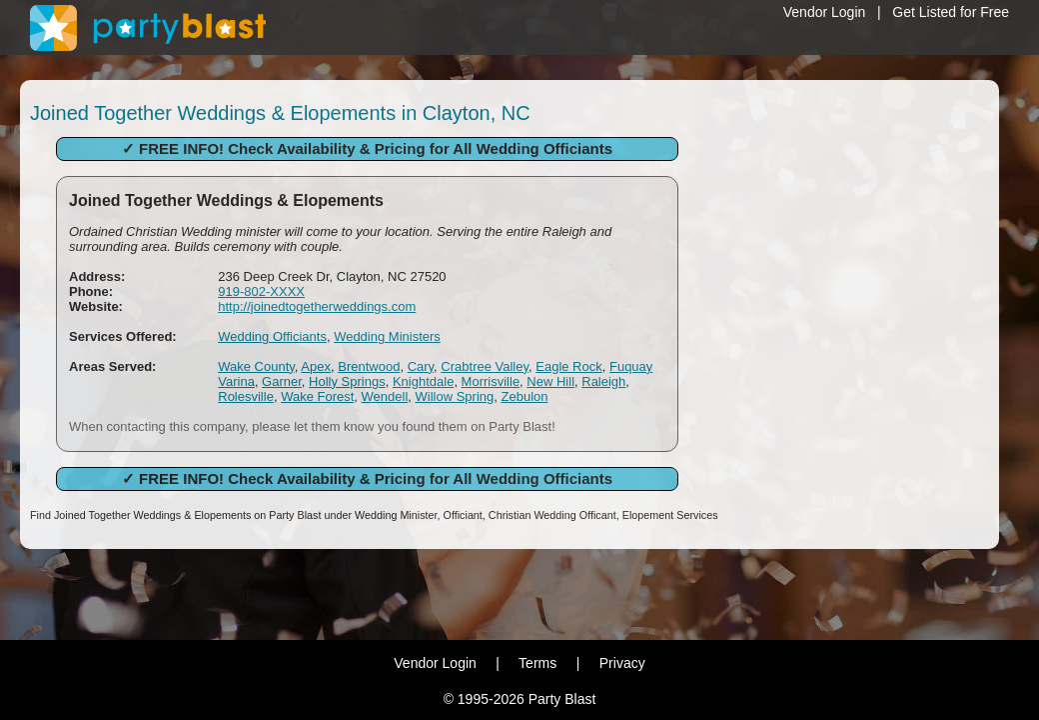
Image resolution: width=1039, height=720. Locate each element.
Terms (537, 663)
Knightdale (423, 381)
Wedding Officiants (272, 336)
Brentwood (369, 366)
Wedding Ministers (387, 336)
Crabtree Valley (484, 366)
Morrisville (491, 381)
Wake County (256, 366)
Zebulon (525, 396)
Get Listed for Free (950, 12)
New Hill (550, 381)
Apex (316, 366)
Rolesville (246, 396)
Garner (282, 381)
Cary (421, 366)
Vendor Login (824, 12)
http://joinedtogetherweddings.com (317, 306)
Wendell (385, 396)
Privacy (622, 663)
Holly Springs (347, 381)
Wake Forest (317, 396)
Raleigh (603, 381)
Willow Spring (455, 396)
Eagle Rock (568, 366)
